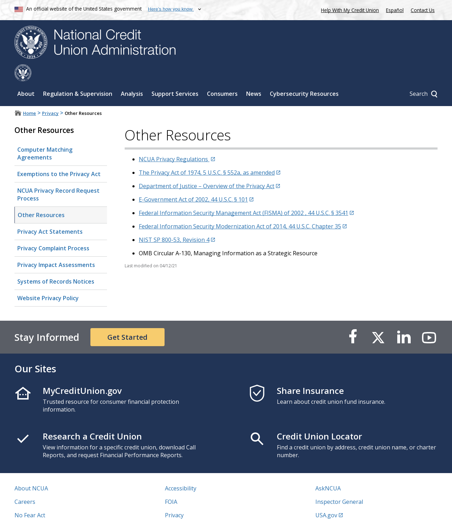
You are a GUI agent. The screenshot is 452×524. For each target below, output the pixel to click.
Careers (24, 485)
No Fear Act (29, 498)
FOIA (171, 485)
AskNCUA (328, 471)
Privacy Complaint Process (53, 231)
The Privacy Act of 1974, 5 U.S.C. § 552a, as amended (207, 155)
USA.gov (326, 498)
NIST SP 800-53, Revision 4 (174, 223)
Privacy (50, 96)
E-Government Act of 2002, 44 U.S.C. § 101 (193, 182)
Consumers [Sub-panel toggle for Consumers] (222, 77)
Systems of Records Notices (55, 264)
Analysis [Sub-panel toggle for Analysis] (132, 77)
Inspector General (339, 485)
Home (29, 96)
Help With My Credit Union (348, 9)
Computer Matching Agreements (44, 136)
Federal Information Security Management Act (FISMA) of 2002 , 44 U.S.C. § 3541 (243, 196)
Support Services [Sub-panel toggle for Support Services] (174, 77)
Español (395, 10)
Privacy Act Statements (50, 215)
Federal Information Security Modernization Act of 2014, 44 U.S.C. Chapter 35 (240, 209)
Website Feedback (189, 512)
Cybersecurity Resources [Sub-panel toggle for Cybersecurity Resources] (304, 77)
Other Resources (41, 198)
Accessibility (180, 471)
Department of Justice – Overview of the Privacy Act (206, 169)
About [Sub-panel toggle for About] (26, 77)
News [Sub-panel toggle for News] (253, 77)
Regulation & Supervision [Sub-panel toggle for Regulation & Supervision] (77, 77)
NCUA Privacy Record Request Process (58, 177)
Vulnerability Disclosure (45, 512)
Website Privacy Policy (48, 281)
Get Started (127, 320)
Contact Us (423, 10)
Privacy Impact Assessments (56, 248)
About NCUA (31, 471)
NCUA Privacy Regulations (174, 142)
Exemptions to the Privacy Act (59, 157)
